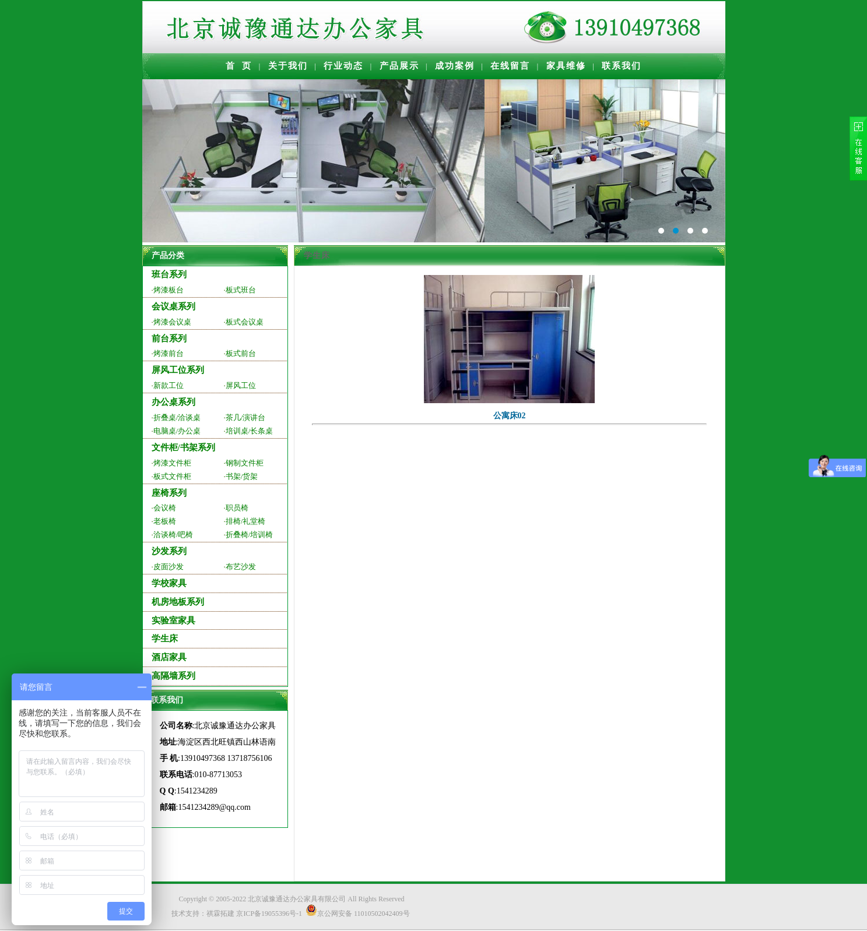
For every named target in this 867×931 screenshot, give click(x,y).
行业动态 (343, 65)
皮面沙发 (168, 566)
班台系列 (169, 274)
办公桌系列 (173, 402)
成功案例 (455, 65)
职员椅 (237, 507)
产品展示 (399, 65)
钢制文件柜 (245, 463)
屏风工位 (241, 385)
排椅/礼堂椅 (246, 521)
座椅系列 (169, 493)
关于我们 (288, 65)
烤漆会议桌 (172, 322)
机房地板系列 (178, 601)
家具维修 (566, 65)
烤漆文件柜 (172, 463)
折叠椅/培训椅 (249, 534)
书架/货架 (242, 476)
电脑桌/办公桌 (177, 430)
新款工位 (168, 385)
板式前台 (241, 353)
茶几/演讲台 (246, 417)
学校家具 (169, 583)
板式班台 (241, 289)
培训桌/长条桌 (249, 430)
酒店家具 (169, 657)
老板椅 (164, 521)
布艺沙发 (241, 566)
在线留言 (510, 65)
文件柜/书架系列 (183, 447)
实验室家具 (173, 620)
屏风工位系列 (178, 370)
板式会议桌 (245, 322)
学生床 (165, 638)
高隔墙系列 (173, 675)
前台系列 (169, 338)
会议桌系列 (173, 306)
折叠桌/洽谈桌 (177, 417)
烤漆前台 (168, 353)
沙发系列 (169, 551)
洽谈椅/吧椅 (173, 534)
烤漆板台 (168, 289)
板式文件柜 (172, 476)
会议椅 (164, 507)
